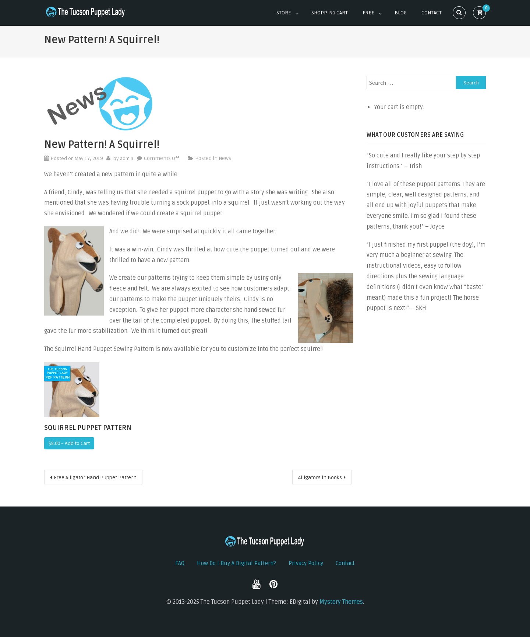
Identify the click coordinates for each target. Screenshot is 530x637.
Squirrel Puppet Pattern (87, 428)
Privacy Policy (306, 563)
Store (283, 13)
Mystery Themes (341, 602)
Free (368, 13)
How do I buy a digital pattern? (236, 563)
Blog (401, 13)
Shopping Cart (329, 13)
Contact (431, 13)
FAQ (179, 563)
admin (126, 158)
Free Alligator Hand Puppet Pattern (95, 477)
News (225, 158)
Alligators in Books (320, 477)
